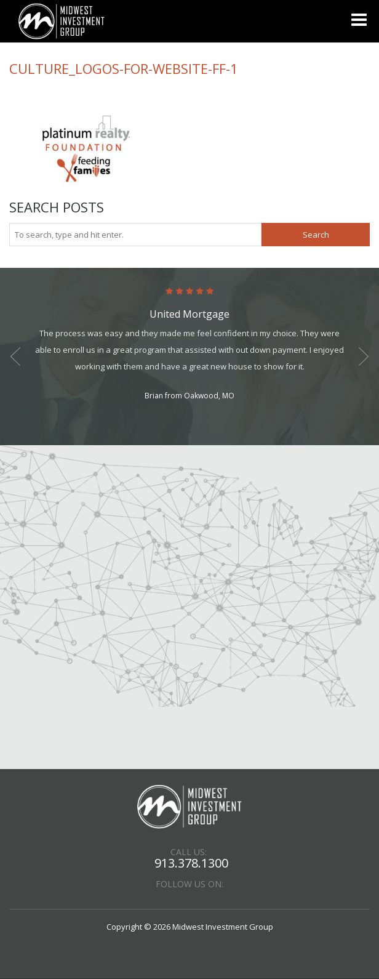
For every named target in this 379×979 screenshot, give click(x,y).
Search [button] (316, 234)
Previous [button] (15, 356)
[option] (189, 345)
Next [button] (363, 356)
